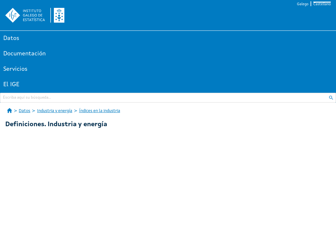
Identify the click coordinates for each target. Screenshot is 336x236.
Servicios (15, 69)
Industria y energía (54, 111)
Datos (11, 38)
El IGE (11, 85)
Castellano (322, 4)
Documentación (24, 54)
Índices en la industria (99, 111)
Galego (302, 4)
